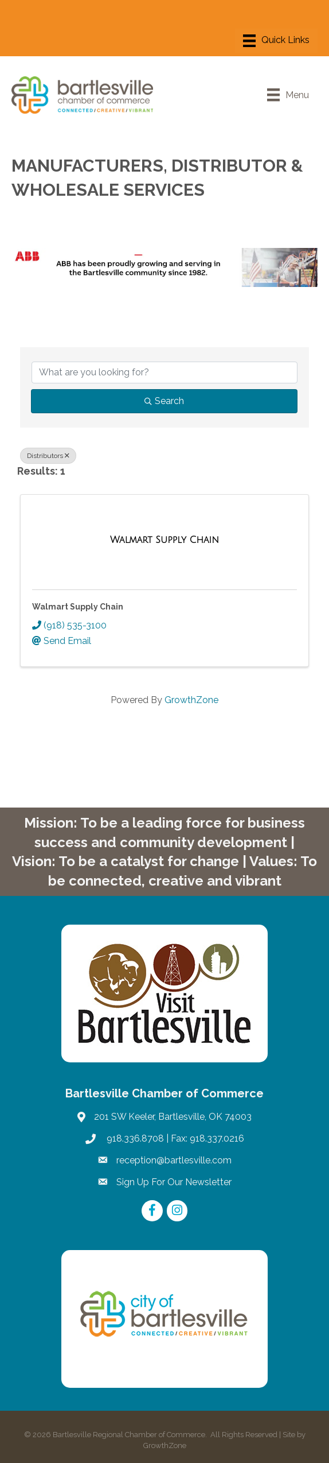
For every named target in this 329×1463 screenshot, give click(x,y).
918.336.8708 (134, 1138)
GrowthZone (191, 699)
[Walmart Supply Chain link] (164, 540)
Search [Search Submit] (164, 400)
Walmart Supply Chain (77, 606)
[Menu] (276, 41)
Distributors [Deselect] (48, 456)
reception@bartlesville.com (174, 1160)
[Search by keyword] (164, 372)
